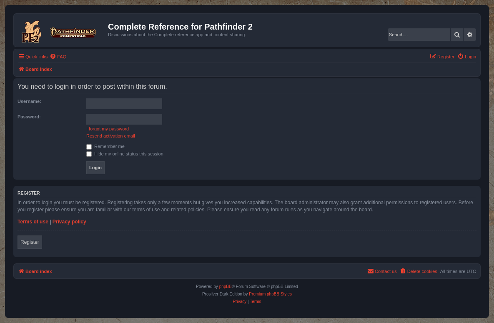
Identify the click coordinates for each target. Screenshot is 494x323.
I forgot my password (107, 128)
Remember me (105, 146)
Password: (29, 116)
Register (29, 242)
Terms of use (33, 222)
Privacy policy (69, 222)
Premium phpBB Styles (270, 294)
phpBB (225, 286)
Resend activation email (110, 135)
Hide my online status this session (124, 153)
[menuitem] (58, 57)
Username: (29, 101)
